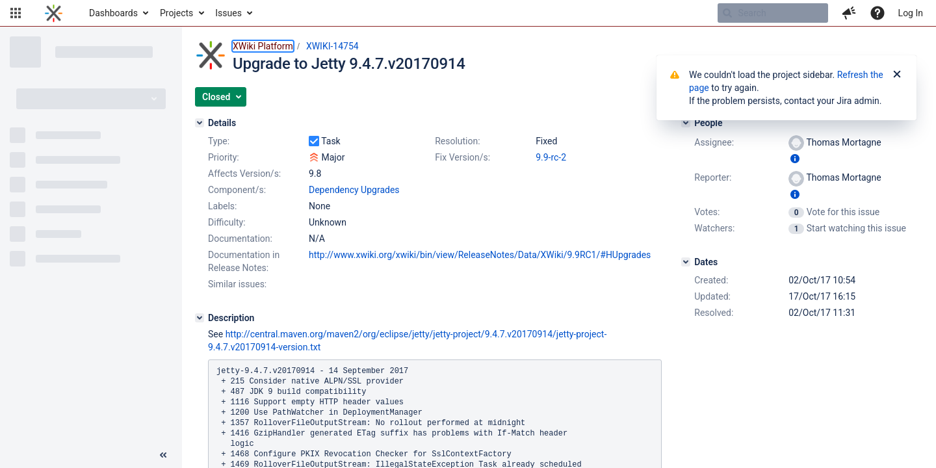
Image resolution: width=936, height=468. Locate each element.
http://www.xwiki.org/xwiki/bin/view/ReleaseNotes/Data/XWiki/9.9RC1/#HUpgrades (480, 255)
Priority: (223, 157)
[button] (15, 13)
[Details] (199, 122)
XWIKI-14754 (332, 46)
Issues (228, 13)
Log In (910, 13)
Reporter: (712, 177)
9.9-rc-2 (551, 157)
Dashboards (113, 13)
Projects (176, 13)
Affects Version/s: (244, 173)
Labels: (222, 206)
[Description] (199, 317)
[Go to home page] (54, 13)
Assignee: (714, 142)
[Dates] (685, 261)
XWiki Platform (263, 46)
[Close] (897, 74)
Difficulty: (227, 222)
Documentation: (240, 238)
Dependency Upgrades (354, 190)
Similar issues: (237, 284)
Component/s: (237, 190)
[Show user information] (795, 158)
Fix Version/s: (462, 157)
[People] (685, 122)
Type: (218, 141)
